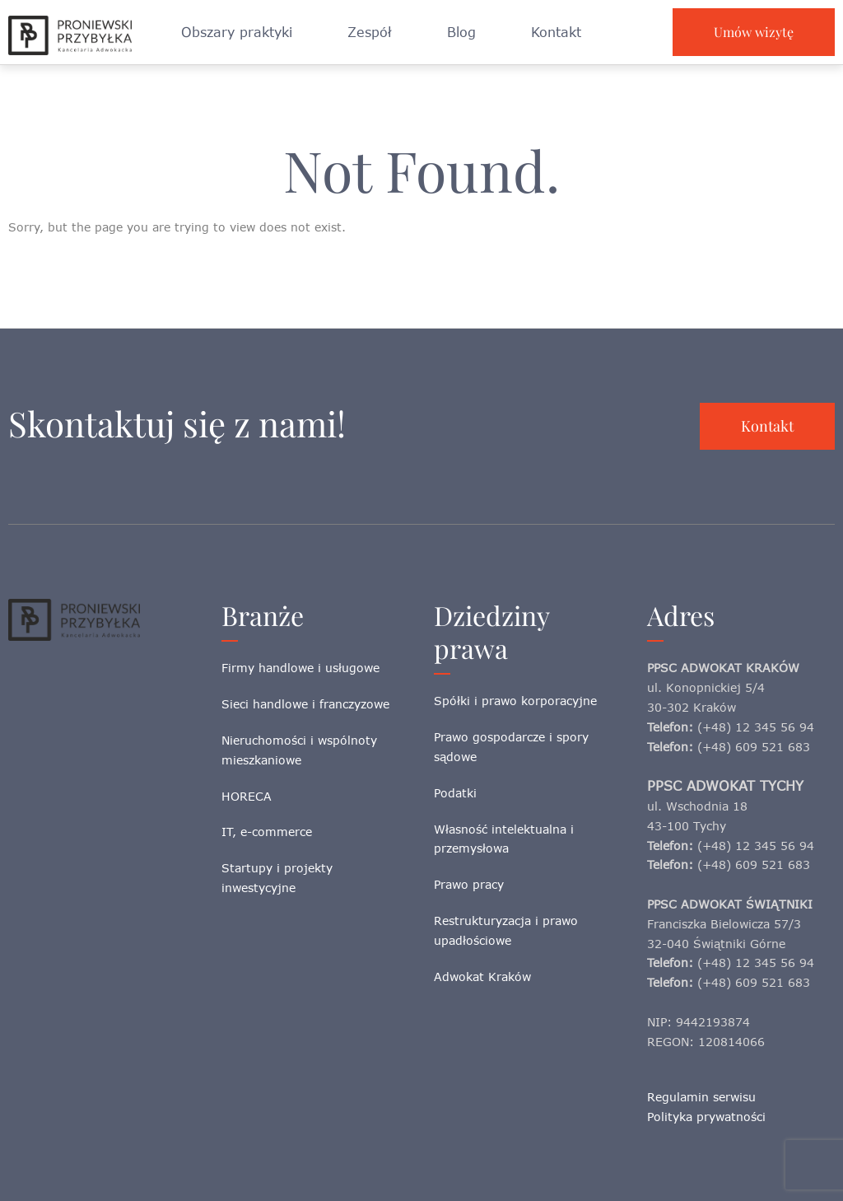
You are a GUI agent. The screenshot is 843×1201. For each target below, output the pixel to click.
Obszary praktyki (236, 32)
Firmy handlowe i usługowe (300, 668)
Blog (461, 32)
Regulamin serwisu (701, 1097)
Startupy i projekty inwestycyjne (277, 878)
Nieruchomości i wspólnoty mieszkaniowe (299, 750)
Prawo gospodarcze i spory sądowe (511, 747)
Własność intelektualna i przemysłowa (504, 839)
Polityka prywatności (706, 1117)
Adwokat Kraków (482, 977)
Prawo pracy (469, 884)
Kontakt (556, 32)
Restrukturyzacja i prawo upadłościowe (506, 930)
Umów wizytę (754, 31)
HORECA (246, 796)
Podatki (455, 793)
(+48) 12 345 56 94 (755, 727)
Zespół (369, 32)
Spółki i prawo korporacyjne (515, 701)
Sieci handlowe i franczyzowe (305, 704)
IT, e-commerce (266, 832)
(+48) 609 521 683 (753, 747)
